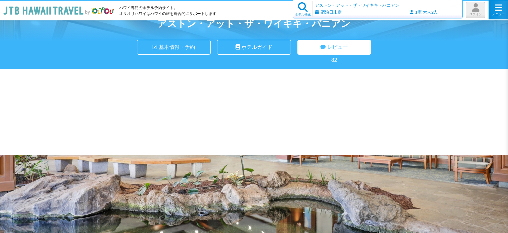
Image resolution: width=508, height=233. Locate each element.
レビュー (334, 47)
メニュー (498, 10)
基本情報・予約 (174, 47)
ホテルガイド (254, 47)
